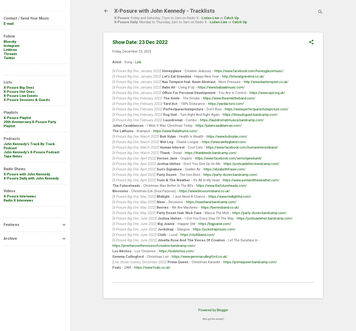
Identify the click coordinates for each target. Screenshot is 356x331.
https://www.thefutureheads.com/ (221, 186)
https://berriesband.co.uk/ (220, 207)
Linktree (10, 50)
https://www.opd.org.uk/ (267, 93)
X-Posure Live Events (21, 96)
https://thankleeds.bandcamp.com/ (211, 153)
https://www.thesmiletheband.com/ (229, 98)
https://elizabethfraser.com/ (224, 169)
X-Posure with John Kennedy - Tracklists (164, 11)
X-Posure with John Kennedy (27, 174)
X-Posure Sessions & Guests (27, 100)
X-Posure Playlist (17, 118)
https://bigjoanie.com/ (214, 224)
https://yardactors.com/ (226, 104)
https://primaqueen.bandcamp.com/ (250, 262)
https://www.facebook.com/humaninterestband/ (242, 147)
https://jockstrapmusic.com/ (214, 229)
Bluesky (10, 42)
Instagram (12, 46)
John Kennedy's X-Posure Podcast (31, 152)
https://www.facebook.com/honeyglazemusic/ (249, 71)
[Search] (320, 12)
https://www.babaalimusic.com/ (221, 87)
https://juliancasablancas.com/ (219, 126)
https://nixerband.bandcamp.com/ (211, 202)
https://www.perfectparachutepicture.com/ (256, 109)
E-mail (9, 24)
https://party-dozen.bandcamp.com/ (230, 175)
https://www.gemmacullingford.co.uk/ (199, 257)
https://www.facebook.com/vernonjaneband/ (228, 158)
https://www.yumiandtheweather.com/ (251, 180)
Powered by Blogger (213, 310)
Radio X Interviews (18, 200)
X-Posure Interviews (20, 196)
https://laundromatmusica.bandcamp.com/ (232, 120)
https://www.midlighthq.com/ (229, 197)
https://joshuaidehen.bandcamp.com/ (251, 164)
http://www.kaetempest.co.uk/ (266, 82)
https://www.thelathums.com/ (175, 131)
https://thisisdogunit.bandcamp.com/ (250, 115)
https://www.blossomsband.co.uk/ (204, 191)
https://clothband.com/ (197, 235)
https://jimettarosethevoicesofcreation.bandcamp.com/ (153, 246)
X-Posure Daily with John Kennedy (31, 178)
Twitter (9, 58)
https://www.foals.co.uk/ (152, 267)
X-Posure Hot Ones (19, 92)
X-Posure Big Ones (19, 88)
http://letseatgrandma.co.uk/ (243, 76)
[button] (311, 42)
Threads (10, 54)
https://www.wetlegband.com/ (224, 142)
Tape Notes (13, 156)
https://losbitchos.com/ (176, 251)
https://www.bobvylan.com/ (227, 136)
